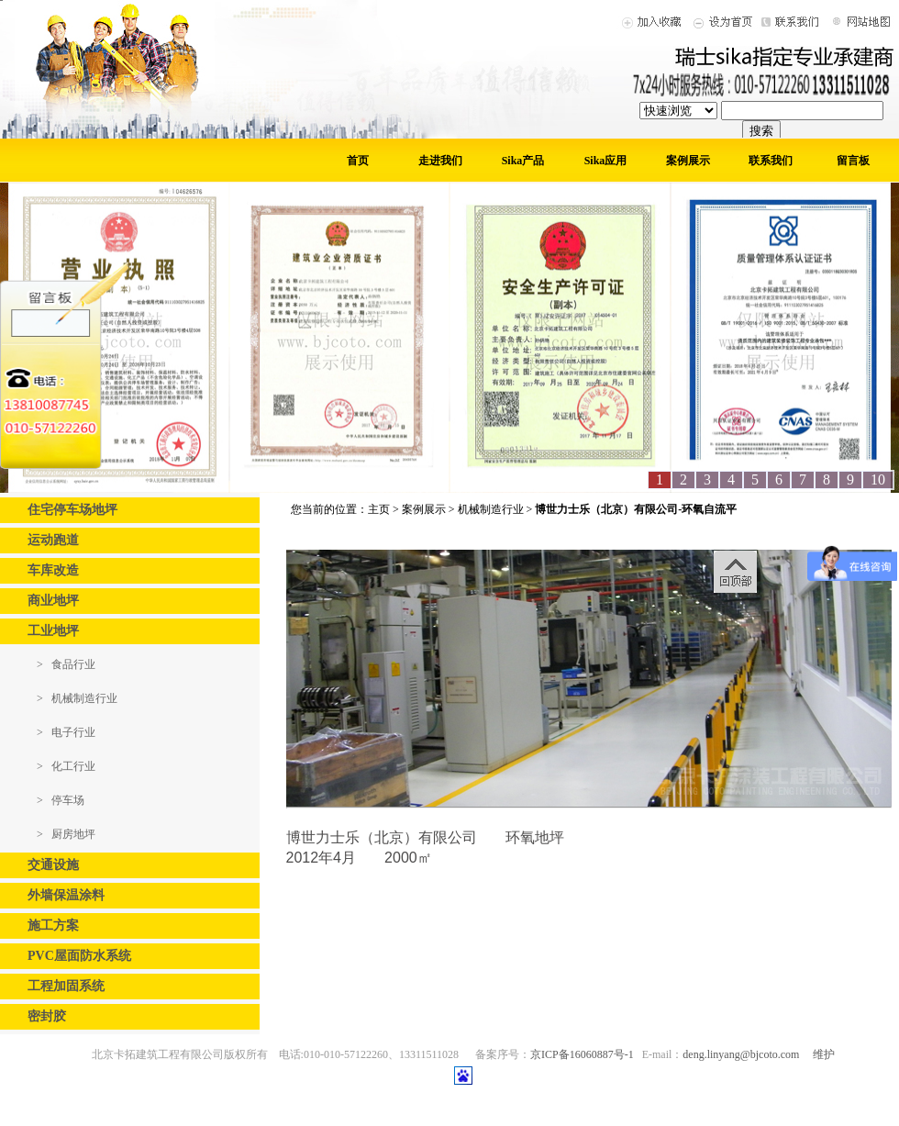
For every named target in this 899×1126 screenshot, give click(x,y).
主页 (379, 509)
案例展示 (688, 160)
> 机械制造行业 (77, 698)
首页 (358, 160)
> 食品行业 (66, 664)
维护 (824, 1054)
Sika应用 (605, 160)
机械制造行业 (491, 509)
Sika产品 (523, 160)
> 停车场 (60, 800)
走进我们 (440, 160)
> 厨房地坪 (66, 834)
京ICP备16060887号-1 (582, 1054)
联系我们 (771, 160)
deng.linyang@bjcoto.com (741, 1054)
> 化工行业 (66, 766)
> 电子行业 (66, 732)
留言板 (853, 160)
